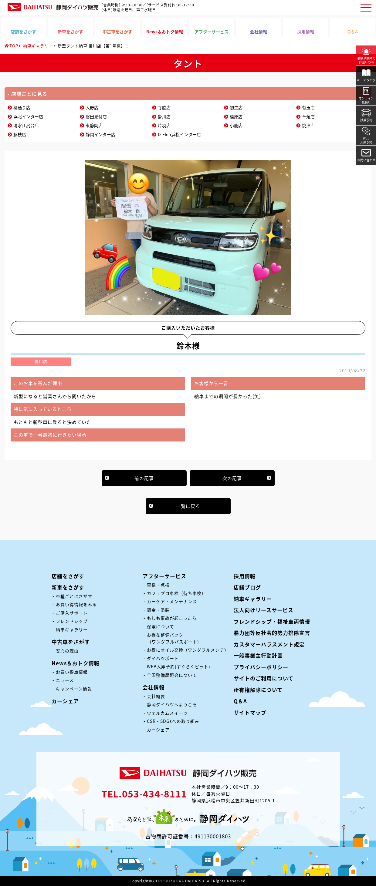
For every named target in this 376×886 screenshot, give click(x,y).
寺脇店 (164, 107)
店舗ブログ (247, 587)
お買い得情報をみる (76, 604)
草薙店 (308, 116)
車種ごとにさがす (74, 596)
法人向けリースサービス (263, 610)
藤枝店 (19, 134)
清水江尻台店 (26, 125)
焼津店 (308, 125)
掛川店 (164, 116)
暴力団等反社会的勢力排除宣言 (272, 632)
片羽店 (164, 125)
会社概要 (156, 696)
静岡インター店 (100, 134)
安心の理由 (67, 651)
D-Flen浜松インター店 (179, 134)
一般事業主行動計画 (258, 655)
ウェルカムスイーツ (167, 713)
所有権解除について (258, 689)
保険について (160, 626)
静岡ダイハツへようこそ (172, 704)
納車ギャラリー (72, 629)
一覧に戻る (188, 506)
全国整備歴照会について (172, 675)
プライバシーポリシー (261, 667)
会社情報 (153, 687)
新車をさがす (68, 587)
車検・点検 (158, 585)
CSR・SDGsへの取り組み (173, 721)
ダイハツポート (163, 658)
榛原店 (236, 116)
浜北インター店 (28, 116)
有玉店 (308, 107)
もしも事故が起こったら (172, 618)
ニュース (65, 680)
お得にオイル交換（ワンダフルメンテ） (188, 650)
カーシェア (65, 701)
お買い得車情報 (72, 672)
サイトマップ (250, 712)
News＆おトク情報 (76, 663)
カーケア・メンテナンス (172, 601)
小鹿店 (236, 125)
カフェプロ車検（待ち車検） (176, 593)
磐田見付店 (96, 116)
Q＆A (240, 701)
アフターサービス (164, 576)
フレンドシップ (72, 621)
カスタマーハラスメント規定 (269, 644)
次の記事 (232, 478)
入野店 (92, 107)
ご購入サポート (72, 613)
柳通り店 (21, 107)
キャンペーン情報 (74, 689)
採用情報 (245, 576)
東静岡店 (94, 125)
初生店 (236, 107)
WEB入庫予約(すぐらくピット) (178, 666)
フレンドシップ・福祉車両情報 (272, 621)
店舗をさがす (68, 576)
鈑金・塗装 (158, 610)
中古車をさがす (71, 642)
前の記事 (144, 478)
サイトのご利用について (263, 678)
